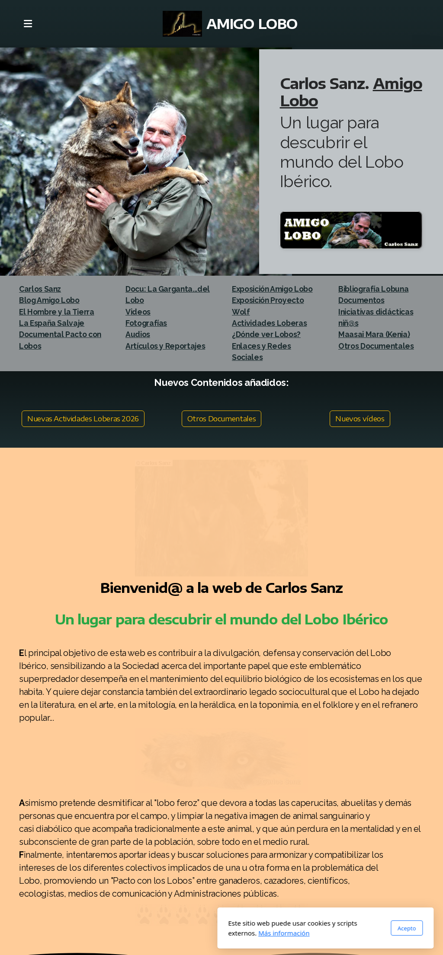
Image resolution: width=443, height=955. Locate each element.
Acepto (303, 928)
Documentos (361, 300)
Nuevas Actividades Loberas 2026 (83, 418)
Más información (180, 933)
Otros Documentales (221, 418)
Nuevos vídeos (359, 418)
